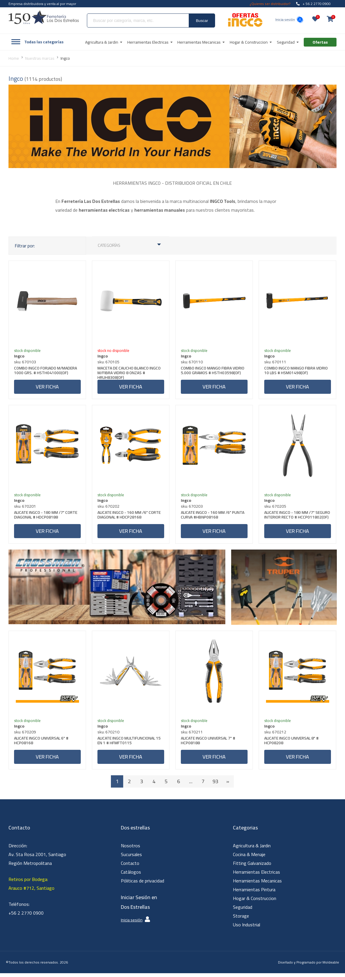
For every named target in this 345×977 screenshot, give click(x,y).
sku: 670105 (109, 362)
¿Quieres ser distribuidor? (270, 3)
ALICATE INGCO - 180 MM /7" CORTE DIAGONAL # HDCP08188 (46, 517)
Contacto (130, 867)
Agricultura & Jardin (252, 849)
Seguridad (242, 910)
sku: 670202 (109, 508)
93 (215, 785)
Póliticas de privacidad (142, 884)
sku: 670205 (276, 508)
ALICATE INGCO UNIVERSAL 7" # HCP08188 (208, 744)
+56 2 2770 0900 (26, 916)
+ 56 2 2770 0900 (313, 3)
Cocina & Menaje (249, 858)
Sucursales (131, 858)
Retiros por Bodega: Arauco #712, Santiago (31, 887)
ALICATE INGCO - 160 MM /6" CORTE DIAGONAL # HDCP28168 (129, 517)
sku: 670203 (192, 508)
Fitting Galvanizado (252, 867)
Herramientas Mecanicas (257, 884)
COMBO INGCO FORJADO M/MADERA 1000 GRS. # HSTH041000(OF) (46, 371)
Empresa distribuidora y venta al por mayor (42, 3)
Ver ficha (47, 387)
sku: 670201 (26, 508)
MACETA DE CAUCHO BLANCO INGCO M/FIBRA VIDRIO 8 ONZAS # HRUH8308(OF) (129, 373)
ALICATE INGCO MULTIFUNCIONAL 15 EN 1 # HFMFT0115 (129, 744)
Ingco (20, 357)
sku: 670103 (26, 362)
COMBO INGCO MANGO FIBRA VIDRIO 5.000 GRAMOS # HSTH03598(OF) (213, 371)
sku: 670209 (26, 735)
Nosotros (130, 849)
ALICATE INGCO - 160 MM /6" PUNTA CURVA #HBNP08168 (213, 517)
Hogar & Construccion (254, 902)
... (191, 785)
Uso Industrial (246, 928)
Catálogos (131, 875)
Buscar (202, 20)
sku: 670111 (276, 362)
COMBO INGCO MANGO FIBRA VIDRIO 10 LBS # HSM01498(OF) (296, 371)
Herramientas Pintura (254, 893)
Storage (241, 919)
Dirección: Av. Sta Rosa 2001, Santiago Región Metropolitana (37, 858)
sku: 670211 (192, 735)
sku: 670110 (192, 362)
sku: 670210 (109, 735)
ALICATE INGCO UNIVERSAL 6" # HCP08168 (42, 744)
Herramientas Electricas (256, 875)
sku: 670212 (276, 735)
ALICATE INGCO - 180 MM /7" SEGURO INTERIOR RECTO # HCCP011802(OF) (290, 519)
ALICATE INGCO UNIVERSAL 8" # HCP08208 (292, 744)
